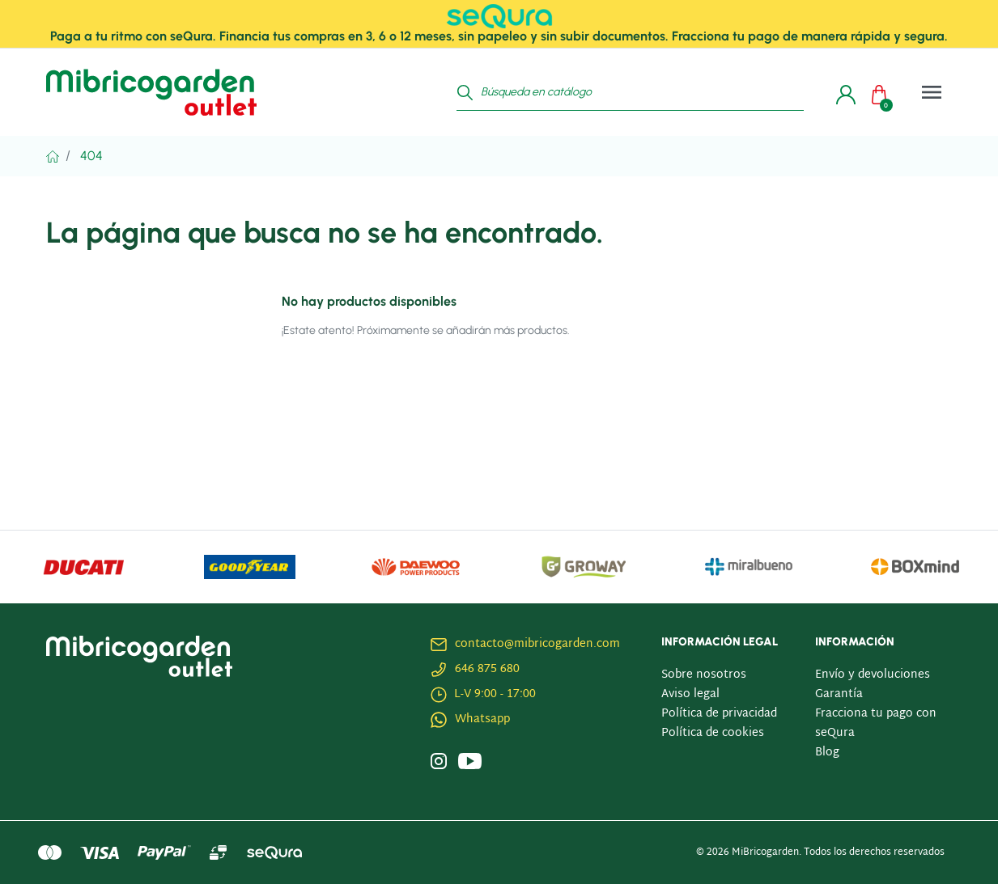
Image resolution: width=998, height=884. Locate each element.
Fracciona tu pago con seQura (875, 723)
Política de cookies (712, 733)
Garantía (839, 694)
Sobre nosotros (703, 675)
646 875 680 (487, 669)
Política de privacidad (719, 714)
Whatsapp (482, 719)
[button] (883, 92)
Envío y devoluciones (872, 675)
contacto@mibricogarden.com (537, 644)
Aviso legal (690, 694)
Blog (827, 752)
